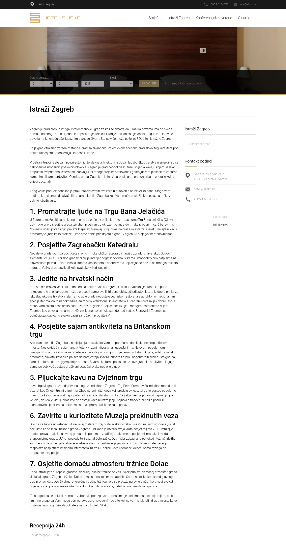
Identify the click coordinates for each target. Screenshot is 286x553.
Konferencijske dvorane (214, 18)
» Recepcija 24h (199, 144)
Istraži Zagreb (179, 18)
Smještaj (155, 18)
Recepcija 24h (47, 525)
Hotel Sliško (55, 18)
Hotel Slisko (220, 216)
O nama (244, 18)
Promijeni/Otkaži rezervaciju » (183, 83)
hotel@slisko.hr (247, 4)
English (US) (46, 4)
